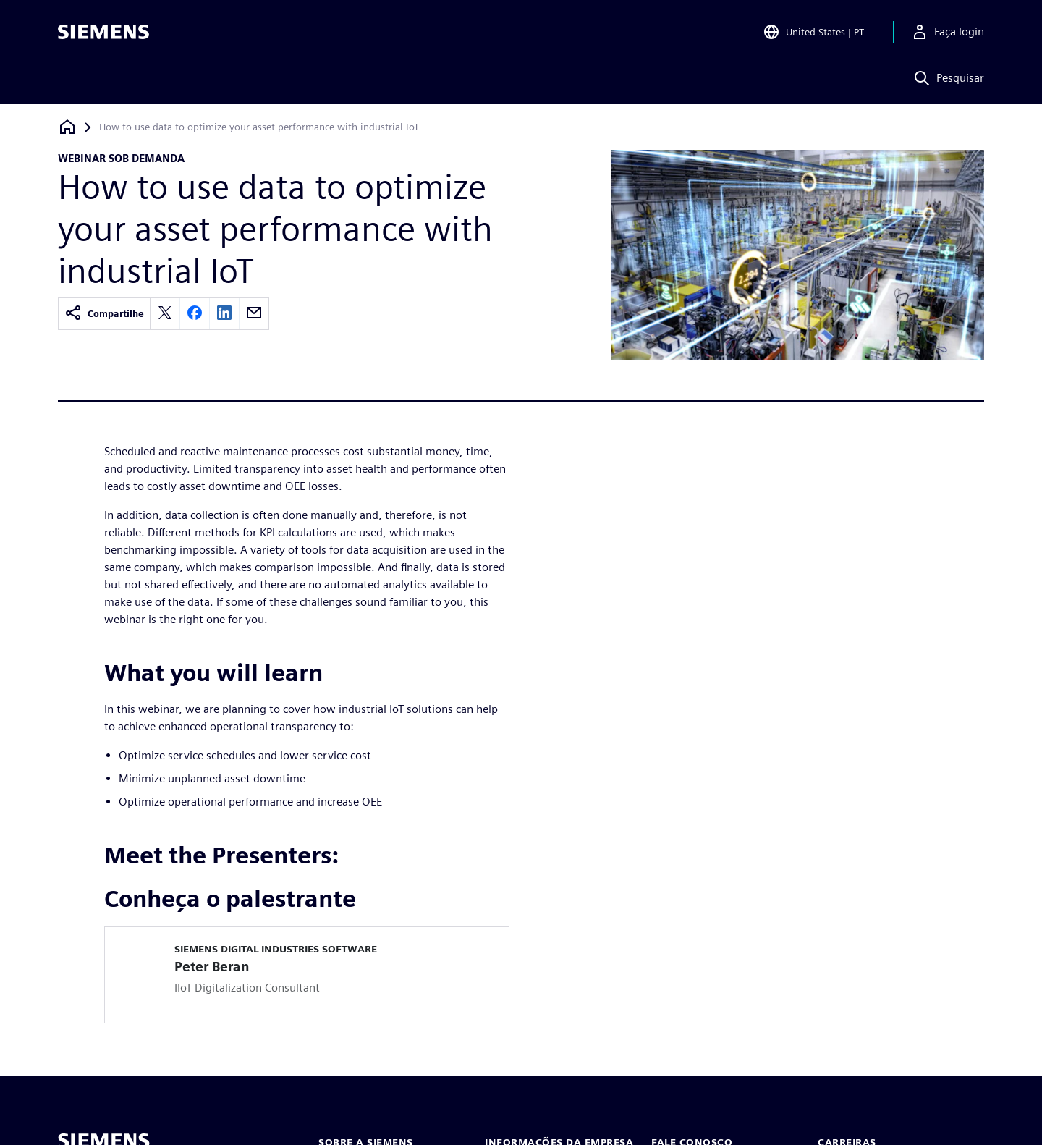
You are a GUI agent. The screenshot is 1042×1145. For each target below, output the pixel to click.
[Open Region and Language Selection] (813, 31)
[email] (254, 313)
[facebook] (194, 313)
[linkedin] (224, 313)
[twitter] (165, 313)
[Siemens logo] (103, 32)
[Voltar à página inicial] (67, 127)
